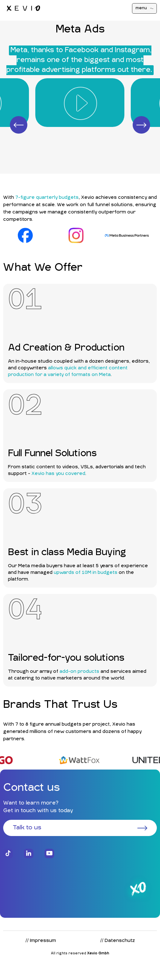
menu (144, 8)
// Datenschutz (117, 940)
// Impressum (40, 940)
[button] (18, 125)
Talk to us (80, 828)
